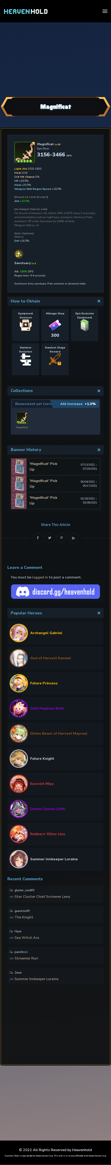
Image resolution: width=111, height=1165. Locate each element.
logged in (40, 576)
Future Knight (42, 757)
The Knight (24, 916)
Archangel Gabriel (46, 631)
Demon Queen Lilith (47, 807)
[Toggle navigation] (105, 11)
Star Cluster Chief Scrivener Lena (42, 895)
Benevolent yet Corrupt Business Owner (51, 403)
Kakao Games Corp (44, 1156)
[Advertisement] (55, 58)
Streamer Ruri (26, 958)
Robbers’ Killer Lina (47, 832)
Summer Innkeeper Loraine (54, 857)
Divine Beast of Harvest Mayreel (59, 732)
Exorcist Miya (41, 782)
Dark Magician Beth (47, 707)
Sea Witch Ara (27, 937)
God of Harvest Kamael (50, 656)
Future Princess (44, 681)
